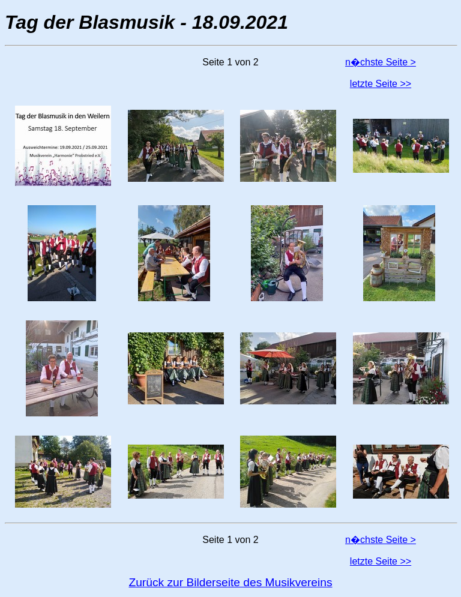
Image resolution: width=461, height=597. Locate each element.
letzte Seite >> (380, 84)
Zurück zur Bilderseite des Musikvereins (230, 582)
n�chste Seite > (380, 62)
